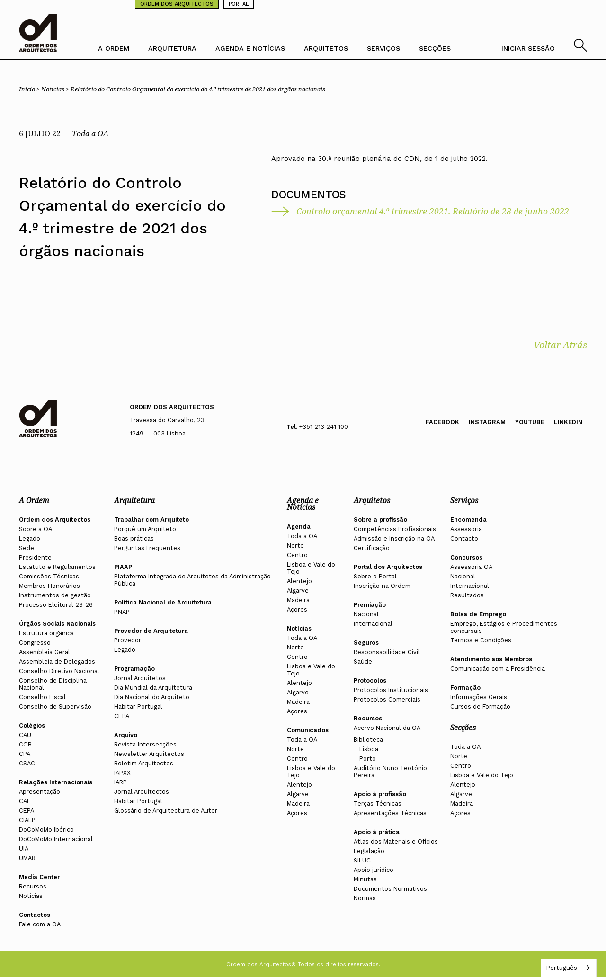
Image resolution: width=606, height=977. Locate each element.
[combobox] (569, 968)
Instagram (487, 422)
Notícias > (56, 89)
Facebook (442, 422)
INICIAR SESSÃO (528, 48)
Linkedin (568, 422)
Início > (30, 89)
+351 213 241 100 (323, 426)
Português (561, 967)
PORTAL (239, 4)
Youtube (529, 422)
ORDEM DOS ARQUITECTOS (177, 4)
